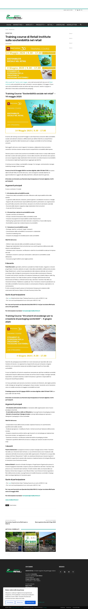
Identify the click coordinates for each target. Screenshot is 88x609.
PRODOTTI (40, 25)
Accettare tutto (30, 602)
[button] (81, 25)
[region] (20, 596)
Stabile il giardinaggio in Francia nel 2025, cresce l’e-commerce (14, 549)
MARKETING (18, 25)
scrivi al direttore (30, 577)
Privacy (45, 607)
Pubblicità (62, 607)
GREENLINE (60, 25)
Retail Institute (13, 505)
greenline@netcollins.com (37, 602)
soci (10, 298)
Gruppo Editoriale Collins (17, 607)
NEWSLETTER (72, 25)
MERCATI (30, 25)
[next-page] (9, 554)
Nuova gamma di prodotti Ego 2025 (45, 522)
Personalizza (10, 602)
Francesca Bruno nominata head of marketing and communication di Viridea (47, 548)
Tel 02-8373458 (76, 607)
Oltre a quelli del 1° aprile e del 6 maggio (16, 82)
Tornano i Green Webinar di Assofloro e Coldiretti (31, 549)
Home (9, 25)
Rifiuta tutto (20, 602)
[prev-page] (6, 554)
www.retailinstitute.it (11, 500)
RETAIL (50, 25)
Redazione (68, 607)
